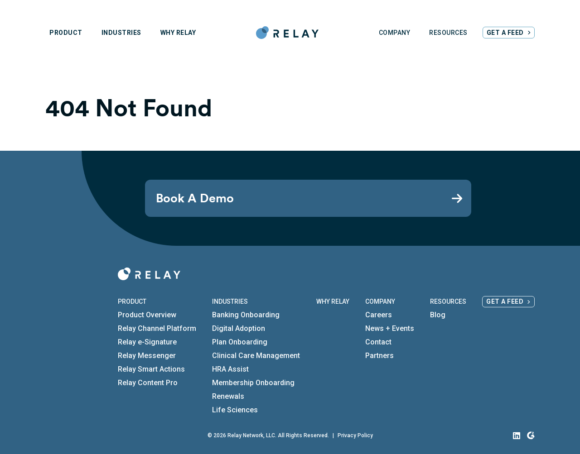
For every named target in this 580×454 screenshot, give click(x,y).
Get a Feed (504, 301)
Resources (448, 301)
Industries (230, 301)
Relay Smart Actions (151, 369)
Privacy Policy (355, 435)
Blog (437, 315)
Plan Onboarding (239, 342)
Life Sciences (235, 410)
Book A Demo (195, 198)
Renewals (228, 396)
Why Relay (332, 301)
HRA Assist (230, 369)
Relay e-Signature (147, 342)
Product (132, 301)
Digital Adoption (238, 328)
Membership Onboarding (253, 382)
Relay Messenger (147, 355)
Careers (378, 315)
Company (380, 301)
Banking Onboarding (246, 315)
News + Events (389, 328)
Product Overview (147, 315)
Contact (378, 342)
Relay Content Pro (148, 382)
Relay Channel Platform (157, 328)
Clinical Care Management (256, 355)
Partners (379, 355)
